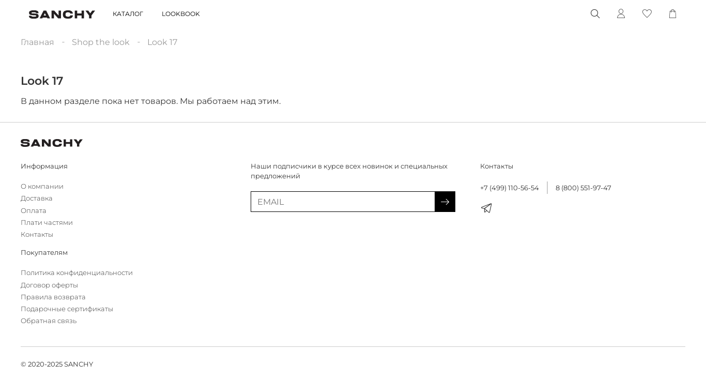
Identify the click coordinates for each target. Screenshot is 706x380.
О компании (42, 186)
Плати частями (47, 222)
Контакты (37, 234)
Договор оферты (49, 285)
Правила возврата (53, 297)
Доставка (37, 198)
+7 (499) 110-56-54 (509, 188)
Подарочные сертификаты (67, 309)
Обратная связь (48, 321)
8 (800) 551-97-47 (583, 188)
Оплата (34, 211)
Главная (37, 42)
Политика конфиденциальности (77, 273)
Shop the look (101, 42)
